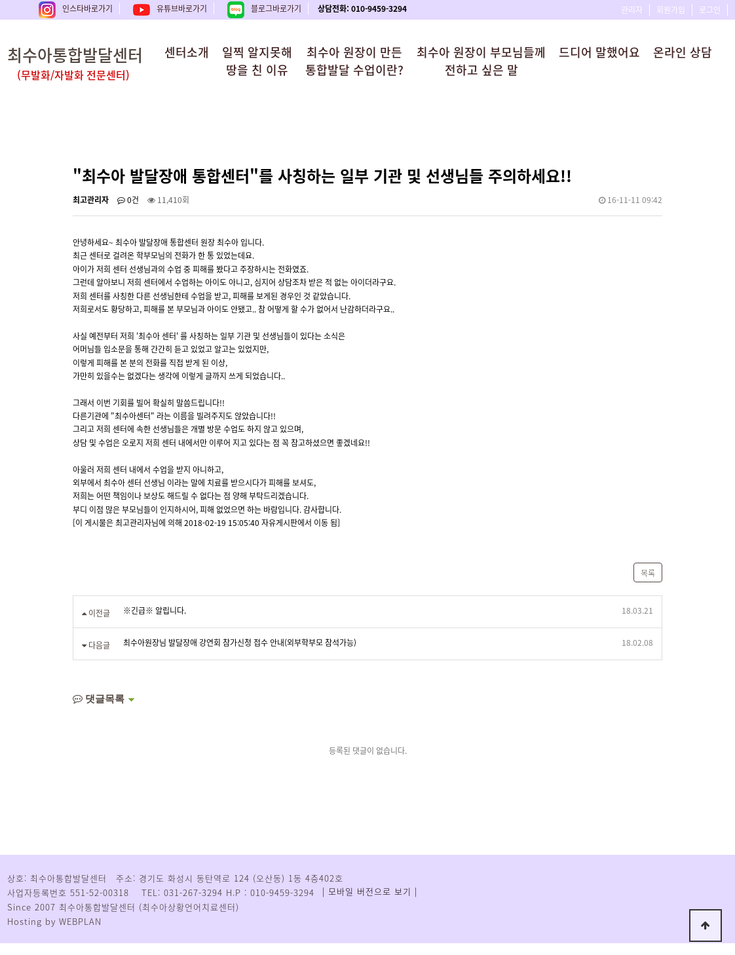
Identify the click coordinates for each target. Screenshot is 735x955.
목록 (648, 573)
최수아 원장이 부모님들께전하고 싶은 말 (481, 61)
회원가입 (670, 10)
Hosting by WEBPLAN (54, 921)
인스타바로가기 (76, 8)
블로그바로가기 (264, 8)
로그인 (710, 10)
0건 (128, 200)
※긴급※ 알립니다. (154, 610)
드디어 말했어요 (599, 52)
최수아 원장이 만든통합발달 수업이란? (354, 61)
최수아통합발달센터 (95, 63)
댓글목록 (98, 698)
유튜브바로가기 (170, 8)
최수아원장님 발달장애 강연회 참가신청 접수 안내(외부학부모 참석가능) (239, 642)
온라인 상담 (682, 52)
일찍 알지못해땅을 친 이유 (257, 61)
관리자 (632, 10)
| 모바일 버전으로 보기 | (369, 891)
